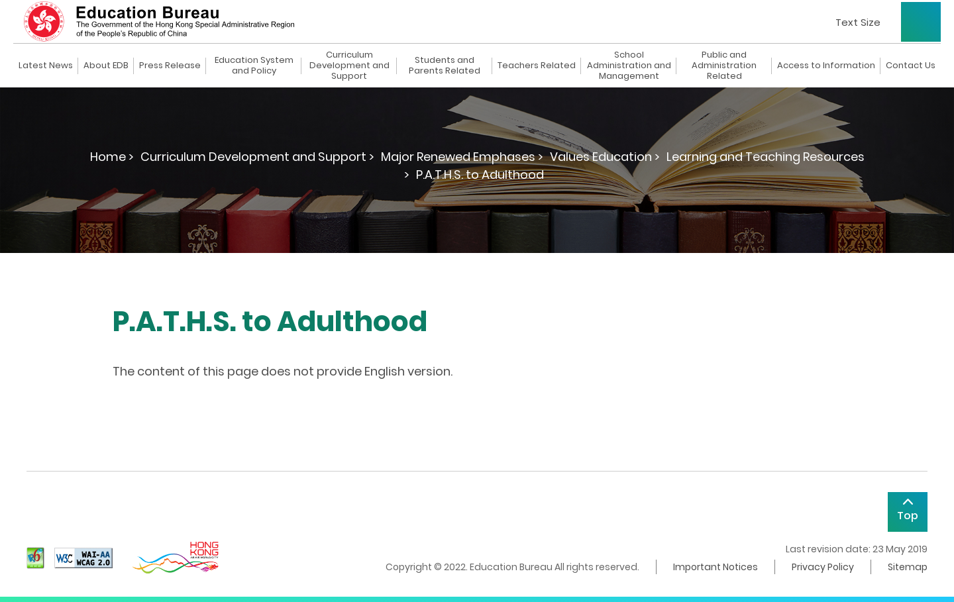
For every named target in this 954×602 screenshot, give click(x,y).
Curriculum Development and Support (349, 65)
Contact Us (910, 65)
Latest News (46, 65)
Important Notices (715, 567)
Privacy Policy (823, 567)
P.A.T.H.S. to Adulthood (480, 174)
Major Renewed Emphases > (462, 156)
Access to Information (826, 65)
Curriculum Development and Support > (257, 156)
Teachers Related (537, 65)
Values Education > (605, 156)
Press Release (170, 65)
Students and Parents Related (444, 65)
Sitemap (908, 567)
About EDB (106, 65)
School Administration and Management (629, 65)
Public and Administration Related (724, 65)
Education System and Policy (254, 65)
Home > (112, 156)
